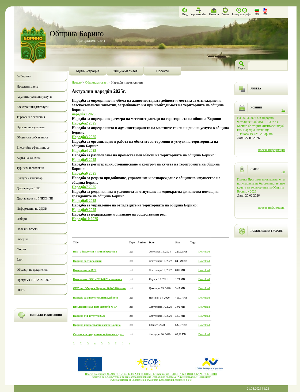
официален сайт (90, 40)
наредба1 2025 (84, 114)
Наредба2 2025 (84, 123)
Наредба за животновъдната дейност (95, 297)
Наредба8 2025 (84, 200)
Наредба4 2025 (84, 150)
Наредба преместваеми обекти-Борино (97, 324)
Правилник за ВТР (84, 270)
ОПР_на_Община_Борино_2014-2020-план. (99, 288)
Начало (77, 82)
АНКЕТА (255, 88)
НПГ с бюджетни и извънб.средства (95, 251)
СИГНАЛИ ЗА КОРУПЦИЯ (46, 315)
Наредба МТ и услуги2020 (89, 315)
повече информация (271, 150)
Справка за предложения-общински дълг (98, 334)
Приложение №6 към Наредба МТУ (95, 306)
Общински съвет (96, 82)
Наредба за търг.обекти (87, 260)
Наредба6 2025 (84, 173)
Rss (283, 110)
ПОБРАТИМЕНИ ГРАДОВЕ (266, 230)
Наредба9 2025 (84, 210)
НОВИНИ (256, 107)
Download (204, 251)
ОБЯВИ (254, 169)
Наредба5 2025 (84, 159)
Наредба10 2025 (85, 219)
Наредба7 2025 (84, 187)
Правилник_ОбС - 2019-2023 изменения (97, 279)
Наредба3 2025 (84, 137)
